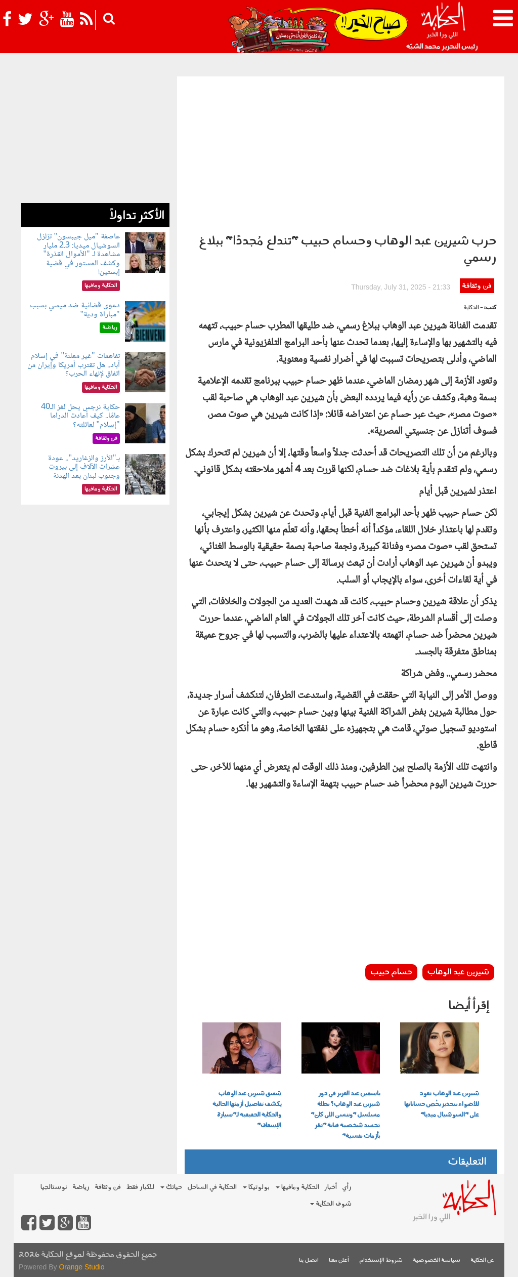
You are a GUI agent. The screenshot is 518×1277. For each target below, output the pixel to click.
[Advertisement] (341, 152)
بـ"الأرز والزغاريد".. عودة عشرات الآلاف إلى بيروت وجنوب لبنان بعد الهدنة (83, 467)
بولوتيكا (256, 1187)
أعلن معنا (339, 1260)
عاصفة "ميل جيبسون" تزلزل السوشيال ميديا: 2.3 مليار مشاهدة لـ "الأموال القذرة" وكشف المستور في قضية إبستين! (78, 254)
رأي (347, 1187)
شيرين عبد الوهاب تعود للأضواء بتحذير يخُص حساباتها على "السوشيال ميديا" (441, 1104)
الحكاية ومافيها (297, 1187)
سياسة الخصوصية (436, 1260)
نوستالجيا (53, 1187)
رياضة (81, 1187)
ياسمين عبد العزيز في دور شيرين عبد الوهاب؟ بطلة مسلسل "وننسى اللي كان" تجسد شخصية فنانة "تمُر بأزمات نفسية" (345, 1115)
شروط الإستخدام (381, 1260)
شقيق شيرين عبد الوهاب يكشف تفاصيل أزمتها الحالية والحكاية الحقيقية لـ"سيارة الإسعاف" (246, 1109)
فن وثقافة (477, 286)
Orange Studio (81, 1267)
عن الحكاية (482, 1260)
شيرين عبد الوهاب (458, 972)
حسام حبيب (391, 972)
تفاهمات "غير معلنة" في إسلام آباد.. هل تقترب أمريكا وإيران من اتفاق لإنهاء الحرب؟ (73, 365)
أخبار (330, 1187)
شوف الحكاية (331, 1204)
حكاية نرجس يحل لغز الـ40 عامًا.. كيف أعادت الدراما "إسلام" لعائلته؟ (80, 416)
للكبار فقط (140, 1187)
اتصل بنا (309, 1260)
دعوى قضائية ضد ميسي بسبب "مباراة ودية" (75, 310)
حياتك (171, 1187)
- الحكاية (473, 308)
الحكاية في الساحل (212, 1187)
